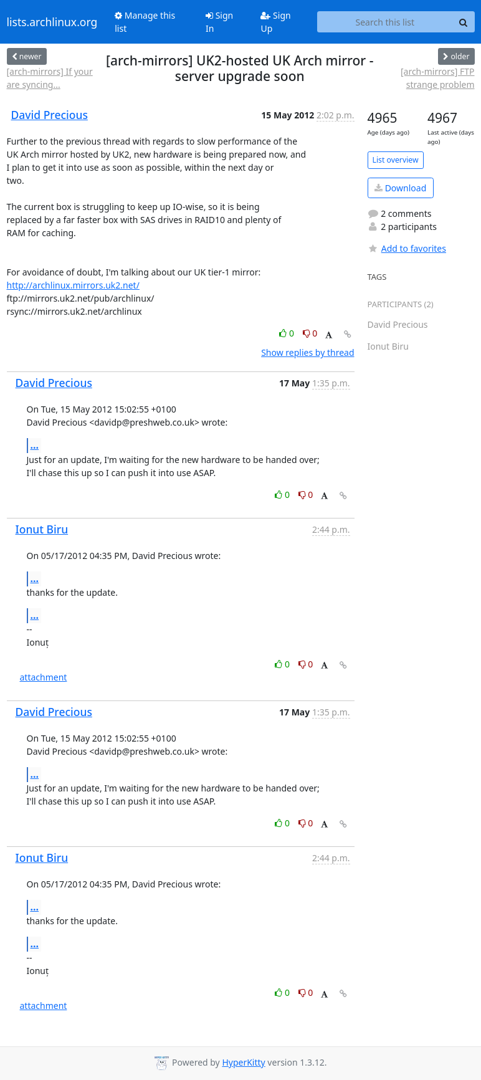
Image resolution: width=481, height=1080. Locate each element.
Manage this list (145, 21)
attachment (43, 677)
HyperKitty (243, 1062)
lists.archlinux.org (52, 21)
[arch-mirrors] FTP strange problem (438, 77)
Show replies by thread (307, 352)
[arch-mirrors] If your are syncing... (50, 77)
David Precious (49, 114)
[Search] (463, 21)
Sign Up (275, 21)
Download (400, 188)
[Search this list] (384, 21)
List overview (396, 160)
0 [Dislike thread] (310, 333)
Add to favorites (407, 248)
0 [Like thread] (287, 333)
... (35, 445)
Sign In (219, 21)
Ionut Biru (42, 529)
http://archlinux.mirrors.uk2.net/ (73, 285)
